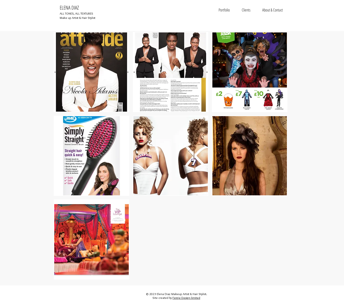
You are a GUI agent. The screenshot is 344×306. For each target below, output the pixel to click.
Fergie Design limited (186, 298)
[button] (91, 72)
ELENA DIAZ (69, 7)
